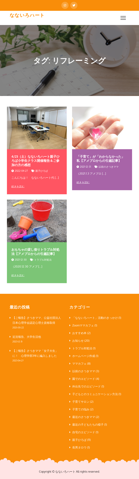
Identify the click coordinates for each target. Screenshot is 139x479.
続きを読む (18, 186)
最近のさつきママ (83, 417)
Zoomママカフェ (83, 325)
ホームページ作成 (83, 356)
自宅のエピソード (83, 432)
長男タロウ (79, 447)
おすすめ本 (79, 333)
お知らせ (78, 340)
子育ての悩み (80, 409)
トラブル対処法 (43, 259)
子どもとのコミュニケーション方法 (95, 394)
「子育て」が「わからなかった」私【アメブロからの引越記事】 (101, 159)
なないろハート (27, 15)
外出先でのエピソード (86, 386)
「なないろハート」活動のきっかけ (95, 318)
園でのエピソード (83, 379)
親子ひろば (41, 170)
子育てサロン (80, 401)
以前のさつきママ (109, 166)
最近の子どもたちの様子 (88, 424)
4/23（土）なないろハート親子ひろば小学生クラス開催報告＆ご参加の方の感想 (35, 161)
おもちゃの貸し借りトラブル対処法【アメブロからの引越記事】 (35, 251)
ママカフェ (79, 363)
